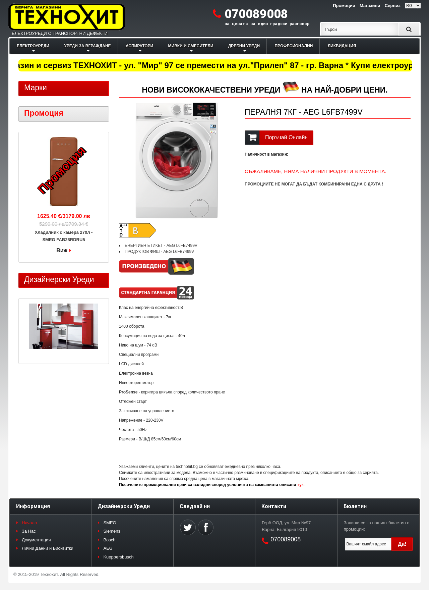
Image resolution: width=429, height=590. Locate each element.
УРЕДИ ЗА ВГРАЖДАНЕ (87, 46)
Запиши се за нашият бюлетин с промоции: (376, 526)
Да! (402, 544)
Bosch (109, 539)
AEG (107, 548)
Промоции (344, 5)
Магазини (370, 5)
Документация (36, 539)
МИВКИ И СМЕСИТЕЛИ (190, 46)
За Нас (29, 531)
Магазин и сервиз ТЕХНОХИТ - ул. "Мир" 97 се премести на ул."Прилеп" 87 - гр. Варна (175, 65)
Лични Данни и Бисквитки (47, 548)
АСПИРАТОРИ (139, 46)
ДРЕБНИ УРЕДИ (244, 46)
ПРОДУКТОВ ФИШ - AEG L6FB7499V (159, 251)
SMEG (109, 522)
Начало (29, 522)
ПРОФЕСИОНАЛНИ (293, 46)
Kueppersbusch (118, 556)
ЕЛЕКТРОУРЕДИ (33, 46)
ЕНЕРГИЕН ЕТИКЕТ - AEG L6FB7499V (161, 245)
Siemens (111, 531)
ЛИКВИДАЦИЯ (342, 46)
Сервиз (393, 5)
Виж (61, 250)
